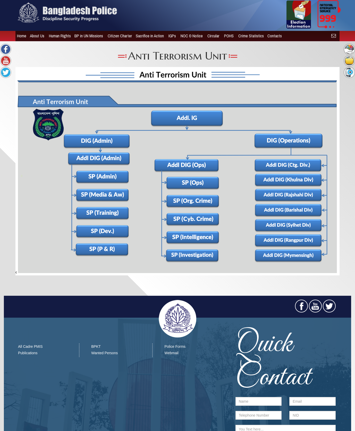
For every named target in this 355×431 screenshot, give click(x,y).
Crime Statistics (249, 36)
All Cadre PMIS (30, 346)
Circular (212, 36)
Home (20, 36)
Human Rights (58, 36)
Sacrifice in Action (148, 36)
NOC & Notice (190, 36)
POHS (228, 36)
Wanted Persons (104, 353)
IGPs (171, 36)
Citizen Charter (118, 36)
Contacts (273, 36)
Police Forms (174, 346)
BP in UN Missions (88, 36)
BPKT (96, 346)
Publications (28, 353)
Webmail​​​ (171, 353)
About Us (36, 36)
